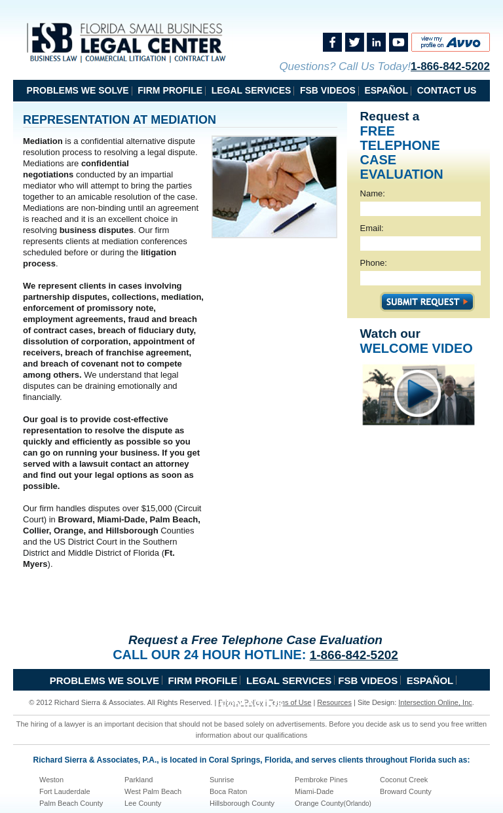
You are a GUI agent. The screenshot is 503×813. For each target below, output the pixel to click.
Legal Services (251, 90)
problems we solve (78, 90)
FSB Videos (328, 90)
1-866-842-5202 (450, 66)
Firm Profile (170, 90)
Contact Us (447, 90)
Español (386, 90)
